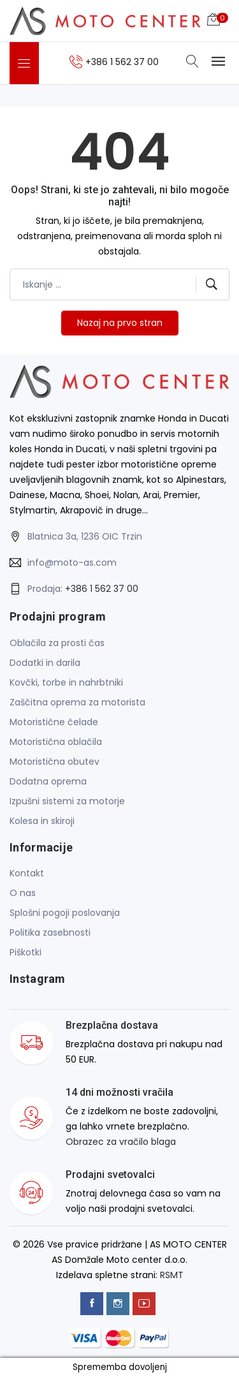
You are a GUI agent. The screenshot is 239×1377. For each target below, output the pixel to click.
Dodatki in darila (45, 662)
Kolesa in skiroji (42, 820)
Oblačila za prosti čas (57, 643)
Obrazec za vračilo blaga (121, 1141)
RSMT (172, 1275)
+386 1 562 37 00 (101, 588)
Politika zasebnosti (50, 932)
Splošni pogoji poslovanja (65, 912)
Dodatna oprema (48, 781)
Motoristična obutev (54, 761)
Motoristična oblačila (56, 741)
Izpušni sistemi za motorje (67, 801)
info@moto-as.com (72, 562)
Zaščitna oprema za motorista (77, 702)
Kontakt (27, 873)
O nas (23, 893)
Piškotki (25, 952)
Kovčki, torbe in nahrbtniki (66, 682)
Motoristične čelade (54, 722)
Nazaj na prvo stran (120, 322)
